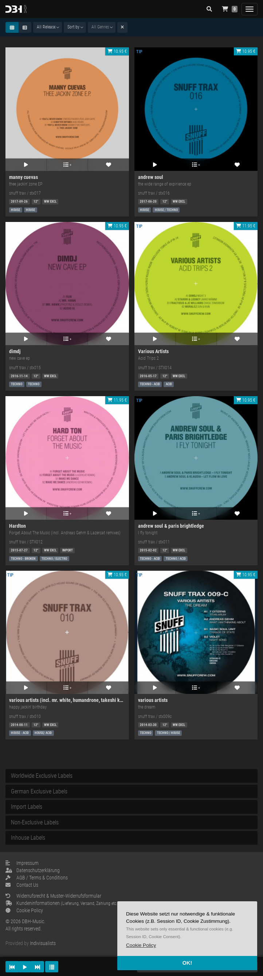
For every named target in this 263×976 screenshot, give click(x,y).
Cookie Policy (24, 910)
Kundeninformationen (62, 903)
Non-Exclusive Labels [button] (35, 822)
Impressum (22, 863)
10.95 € (117, 51)
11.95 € (245, 226)
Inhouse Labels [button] (28, 837)
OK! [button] (187, 963)
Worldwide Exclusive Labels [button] (41, 775)
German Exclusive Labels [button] (39, 791)
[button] (141, 945)
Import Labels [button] (26, 806)
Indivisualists (43, 943)
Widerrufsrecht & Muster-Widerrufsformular (53, 896)
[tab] (131, 776)
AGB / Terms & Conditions (36, 878)
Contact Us (21, 885)
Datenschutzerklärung (32, 870)
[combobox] (47, 27)
